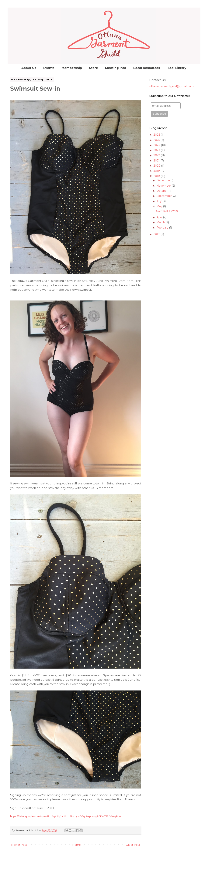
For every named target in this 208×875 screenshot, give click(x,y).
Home (76, 844)
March (161, 222)
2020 (157, 165)
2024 (157, 145)
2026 (157, 134)
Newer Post (19, 844)
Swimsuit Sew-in (167, 210)
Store (93, 68)
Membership (71, 68)
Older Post (133, 844)
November (164, 185)
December (164, 180)
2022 (157, 155)
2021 (157, 160)
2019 (157, 170)
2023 (157, 150)
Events (48, 68)
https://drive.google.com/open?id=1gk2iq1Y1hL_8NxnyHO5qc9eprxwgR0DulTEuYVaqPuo (65, 816)
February (163, 227)
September (164, 196)
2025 (157, 140)
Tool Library (176, 68)
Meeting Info (115, 68)
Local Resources (146, 68)
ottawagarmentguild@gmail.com (171, 86)
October (162, 190)
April (160, 217)
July (159, 201)
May (160, 206)
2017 (157, 234)
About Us (28, 68)
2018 (157, 176)
